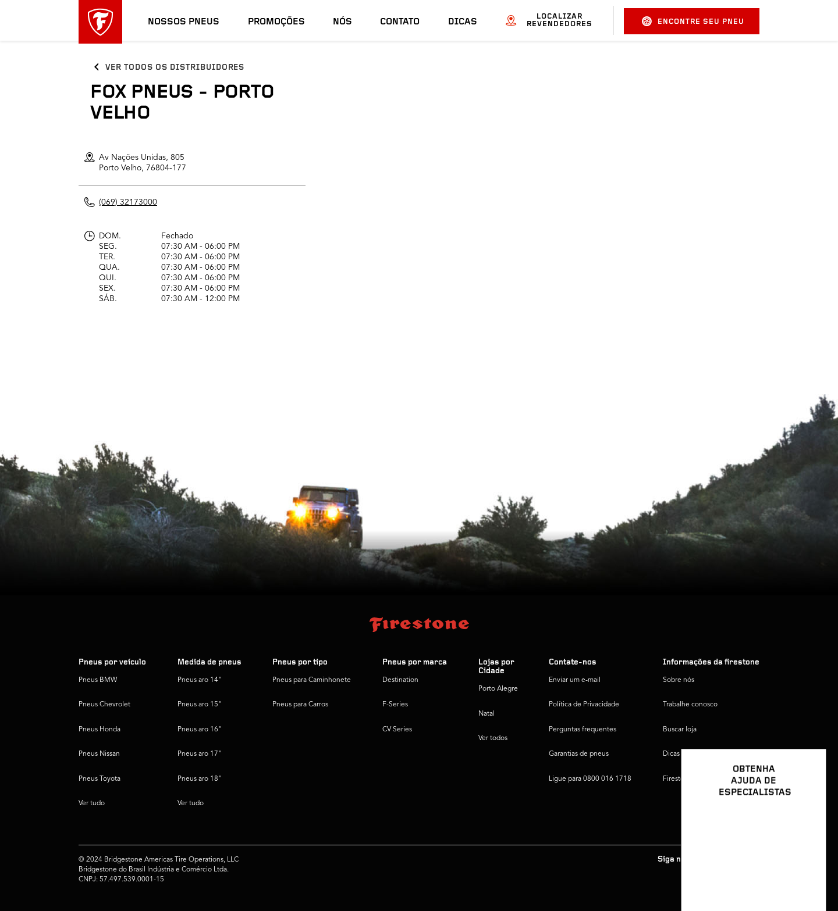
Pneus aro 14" (199, 680)
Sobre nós (678, 680)
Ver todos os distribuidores (174, 67)
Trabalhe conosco (690, 704)
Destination (400, 680)
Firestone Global (689, 779)
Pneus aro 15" (199, 704)
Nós (342, 22)
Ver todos (492, 738)
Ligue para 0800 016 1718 (590, 779)
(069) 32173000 (128, 202)
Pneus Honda (99, 729)
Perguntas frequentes (582, 729)
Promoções (276, 22)
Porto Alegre (498, 688)
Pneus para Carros (300, 704)
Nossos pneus (183, 22)
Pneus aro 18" (199, 779)
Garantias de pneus (579, 754)
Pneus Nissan (99, 754)
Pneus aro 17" (199, 754)
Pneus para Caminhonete (311, 680)
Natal (486, 713)
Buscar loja (680, 729)
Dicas (462, 22)
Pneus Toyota (99, 779)
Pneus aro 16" (199, 729)
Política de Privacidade (584, 704)
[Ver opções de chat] (804, 868)
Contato (400, 22)
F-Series (395, 704)
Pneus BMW (98, 680)
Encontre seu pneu (693, 21)
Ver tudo (92, 803)
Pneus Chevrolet (104, 704)
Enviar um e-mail (575, 680)
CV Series (397, 729)
